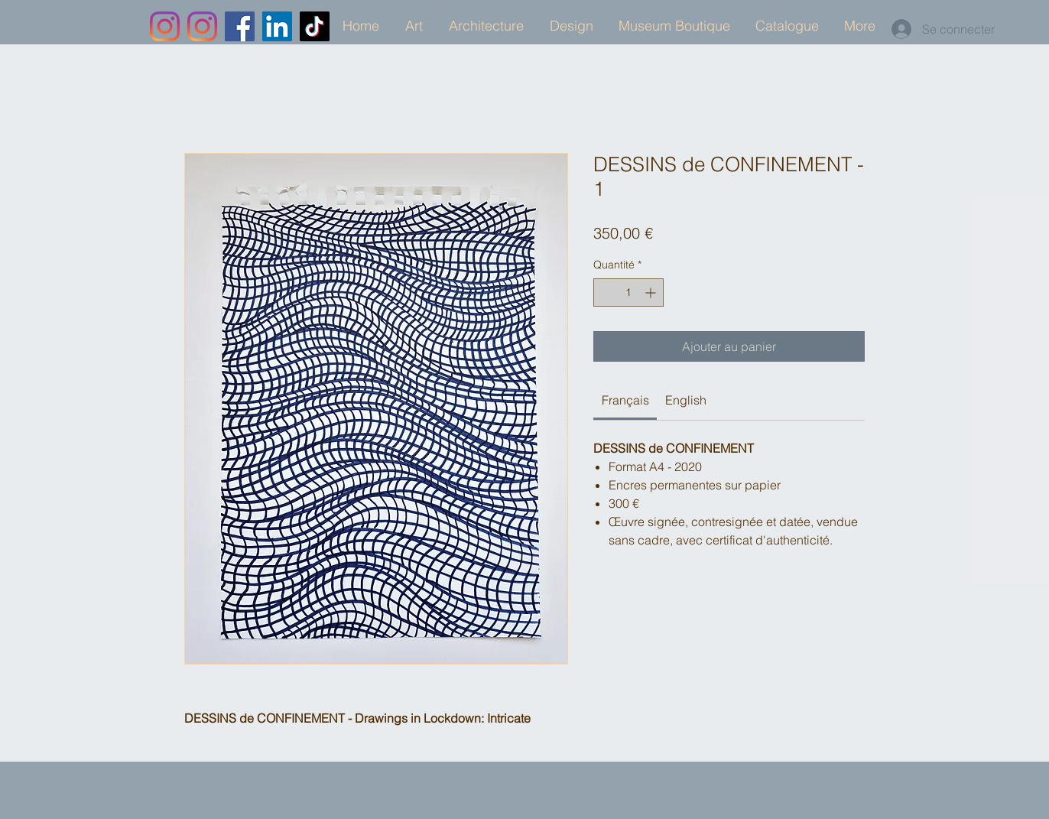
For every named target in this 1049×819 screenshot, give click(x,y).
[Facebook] (240, 26)
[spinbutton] (628, 292)
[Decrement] (605, 292)
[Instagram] (165, 26)
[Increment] (651, 292)
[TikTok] (315, 26)
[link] (625, 400)
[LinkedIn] (277, 26)
